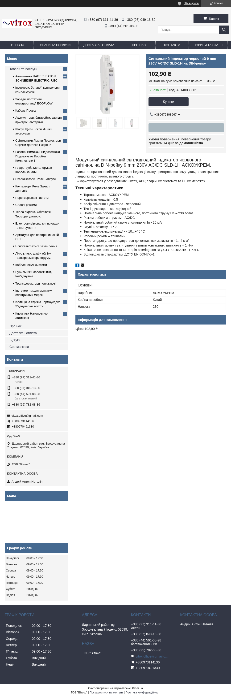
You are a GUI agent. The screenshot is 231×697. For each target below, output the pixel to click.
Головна (16, 45)
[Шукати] (224, 30)
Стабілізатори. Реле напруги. (36, 179)
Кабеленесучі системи (31, 265)
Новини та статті (208, 45)
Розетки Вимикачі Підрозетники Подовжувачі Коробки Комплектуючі (37, 156)
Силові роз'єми (26, 205)
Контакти (172, 45)
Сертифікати (19, 347)
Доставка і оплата (98, 45)
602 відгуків (191, 3)
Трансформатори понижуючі (35, 283)
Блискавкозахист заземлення (36, 246)
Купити (168, 102)
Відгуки (15, 340)
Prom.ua (137, 688)
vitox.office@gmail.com (27, 415)
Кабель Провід (25, 110)
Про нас (15, 326)
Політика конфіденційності (142, 692)
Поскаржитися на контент (106, 692)
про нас (139, 45)
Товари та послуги (54, 45)
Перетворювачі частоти (32, 197)
